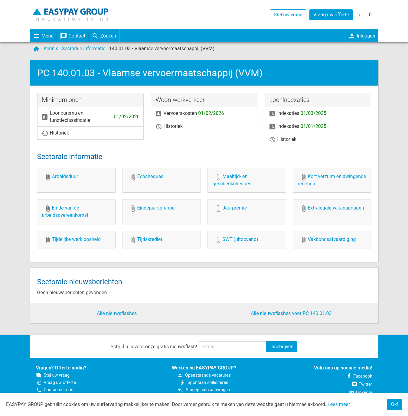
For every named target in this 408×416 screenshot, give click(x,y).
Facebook (359, 376)
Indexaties (297, 114)
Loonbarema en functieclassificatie (90, 116)
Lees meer (339, 404)
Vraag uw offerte (331, 15)
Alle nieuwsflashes (117, 313)
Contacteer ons (54, 389)
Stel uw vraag (288, 15)
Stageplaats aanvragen (204, 389)
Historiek (55, 134)
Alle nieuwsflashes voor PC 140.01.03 (291, 313)
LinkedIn (360, 392)
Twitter (361, 384)
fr (370, 15)
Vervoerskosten (189, 114)
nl (361, 15)
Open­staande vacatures (204, 375)
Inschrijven (281, 346)
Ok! (394, 404)
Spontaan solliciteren (204, 382)
